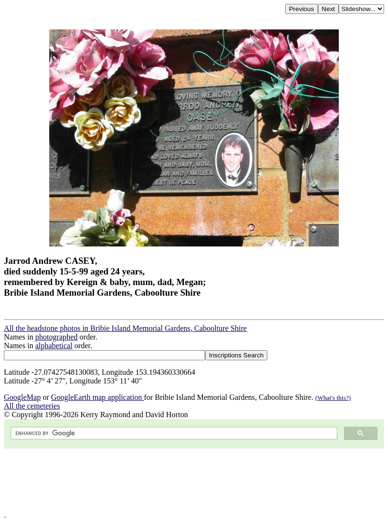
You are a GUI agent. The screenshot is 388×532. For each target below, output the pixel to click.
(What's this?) (333, 397)
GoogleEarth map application (97, 397)
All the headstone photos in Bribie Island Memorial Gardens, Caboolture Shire (125, 328)
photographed (56, 337)
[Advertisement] (194, 482)
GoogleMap (22, 397)
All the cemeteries (32, 406)
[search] (173, 433)
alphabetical (53, 345)
